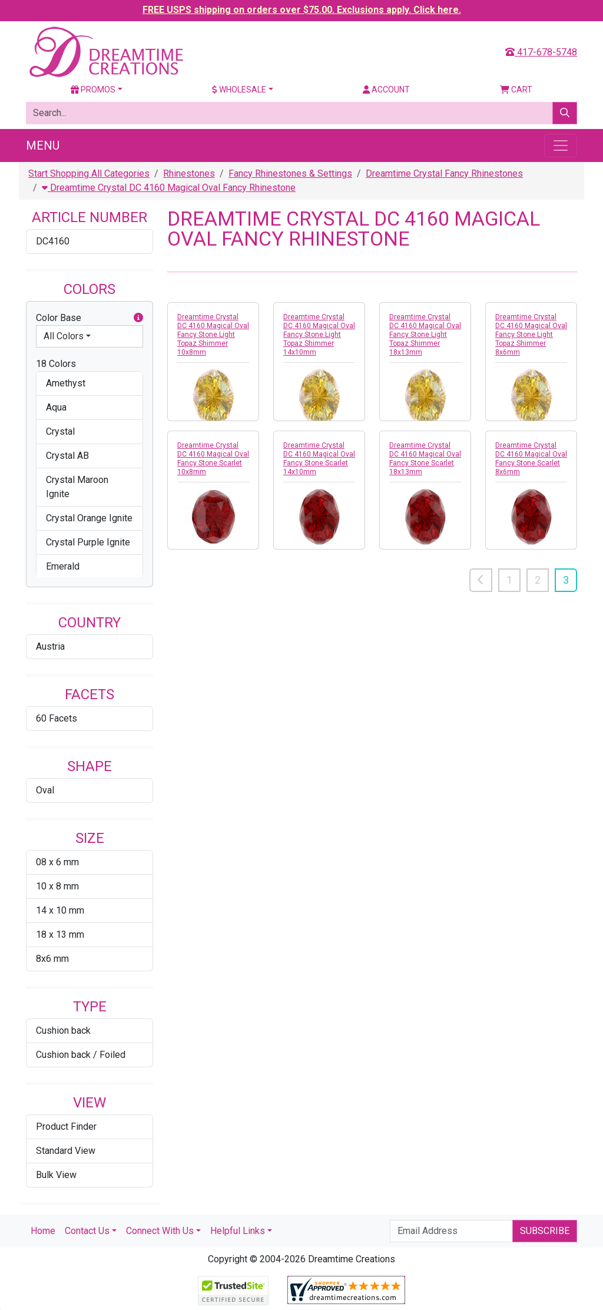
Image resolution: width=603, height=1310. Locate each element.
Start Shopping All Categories (89, 173)
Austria (50, 646)
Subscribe (544, 1230)
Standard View (65, 1150)
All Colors (64, 336)
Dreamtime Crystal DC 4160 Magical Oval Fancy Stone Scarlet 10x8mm (213, 458)
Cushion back (63, 1030)
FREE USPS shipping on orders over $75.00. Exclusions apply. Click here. (302, 9)
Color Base (89, 318)
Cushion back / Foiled (80, 1054)
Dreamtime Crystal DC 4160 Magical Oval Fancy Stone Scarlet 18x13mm (425, 458)
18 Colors (56, 363)
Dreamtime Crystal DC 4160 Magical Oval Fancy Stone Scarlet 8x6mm (531, 458)
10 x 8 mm (57, 886)
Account (386, 89)
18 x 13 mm (60, 934)
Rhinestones (189, 173)
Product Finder (66, 1126)
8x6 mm (52, 958)
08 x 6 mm (57, 862)
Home (43, 1230)
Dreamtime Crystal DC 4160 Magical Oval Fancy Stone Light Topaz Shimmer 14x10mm (319, 334)
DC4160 (52, 241)
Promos (93, 89)
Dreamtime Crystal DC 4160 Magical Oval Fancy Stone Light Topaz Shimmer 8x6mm (531, 334)
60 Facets (56, 718)
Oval (45, 790)
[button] (138, 318)
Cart (516, 89)
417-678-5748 (541, 52)
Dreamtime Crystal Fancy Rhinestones (444, 173)
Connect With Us (160, 1230)
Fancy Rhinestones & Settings (290, 173)
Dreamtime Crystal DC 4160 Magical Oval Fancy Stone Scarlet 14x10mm (319, 458)
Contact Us (87, 1230)
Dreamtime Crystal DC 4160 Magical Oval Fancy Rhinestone (169, 187)
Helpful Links (237, 1230)
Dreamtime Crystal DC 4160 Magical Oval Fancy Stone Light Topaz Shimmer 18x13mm (425, 334)
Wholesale (239, 89)
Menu (42, 145)
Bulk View (56, 1174)
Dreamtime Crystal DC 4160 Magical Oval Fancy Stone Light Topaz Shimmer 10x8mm (213, 334)
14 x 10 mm (60, 910)
